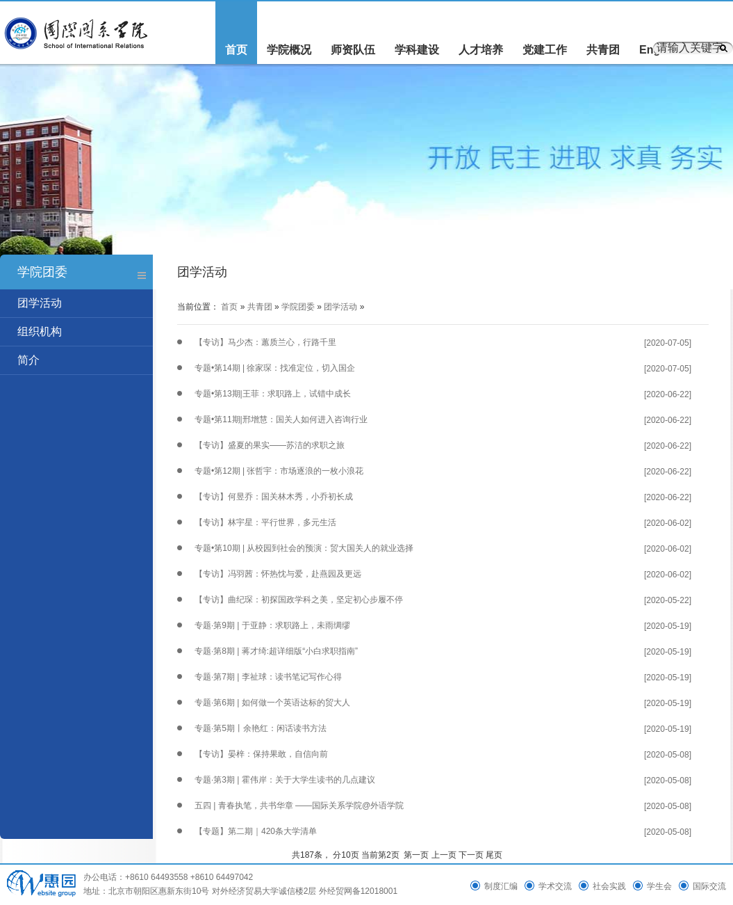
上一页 (443, 855)
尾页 (494, 855)
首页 (236, 50)
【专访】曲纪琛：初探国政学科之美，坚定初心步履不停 (299, 599)
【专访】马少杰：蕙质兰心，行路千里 (265, 342)
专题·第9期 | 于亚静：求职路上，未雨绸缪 (272, 625)
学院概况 (289, 50)
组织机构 (39, 331)
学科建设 (417, 50)
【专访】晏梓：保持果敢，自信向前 (261, 754)
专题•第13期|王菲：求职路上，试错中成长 (273, 394)
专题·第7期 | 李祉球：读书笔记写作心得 (268, 677)
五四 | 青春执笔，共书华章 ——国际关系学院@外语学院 (299, 805)
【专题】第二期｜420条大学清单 (256, 831)
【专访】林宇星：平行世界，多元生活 (265, 522)
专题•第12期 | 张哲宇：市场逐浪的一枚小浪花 (279, 471)
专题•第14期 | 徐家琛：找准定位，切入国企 (275, 368)
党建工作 (544, 50)
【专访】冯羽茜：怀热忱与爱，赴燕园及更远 (278, 574)
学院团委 (298, 307)
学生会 (659, 886)
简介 (28, 360)
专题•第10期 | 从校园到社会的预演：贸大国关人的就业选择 (304, 548)
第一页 (416, 855)
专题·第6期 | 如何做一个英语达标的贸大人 (272, 702)
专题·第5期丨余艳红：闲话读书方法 (261, 728)
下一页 (471, 855)
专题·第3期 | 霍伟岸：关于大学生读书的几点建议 (285, 780)
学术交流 (555, 886)
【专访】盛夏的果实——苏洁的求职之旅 (270, 445)
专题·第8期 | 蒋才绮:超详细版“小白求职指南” (276, 651)
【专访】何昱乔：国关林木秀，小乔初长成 (274, 497)
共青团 (603, 50)
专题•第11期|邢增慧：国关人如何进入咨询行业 (281, 419)
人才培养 (481, 50)
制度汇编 (501, 886)
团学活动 (39, 303)
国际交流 (709, 886)
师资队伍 (353, 50)
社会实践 (609, 886)
